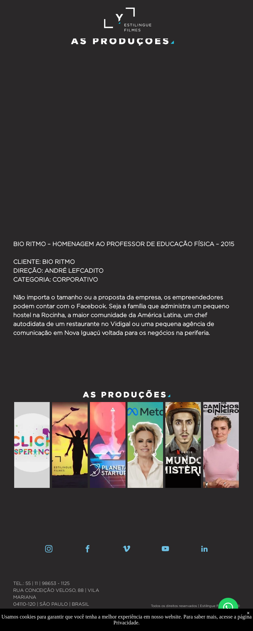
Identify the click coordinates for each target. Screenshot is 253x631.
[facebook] (87, 549)
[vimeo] (126, 549)
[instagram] (48, 549)
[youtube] (165, 549)
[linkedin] (204, 549)
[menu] (238, 9)
